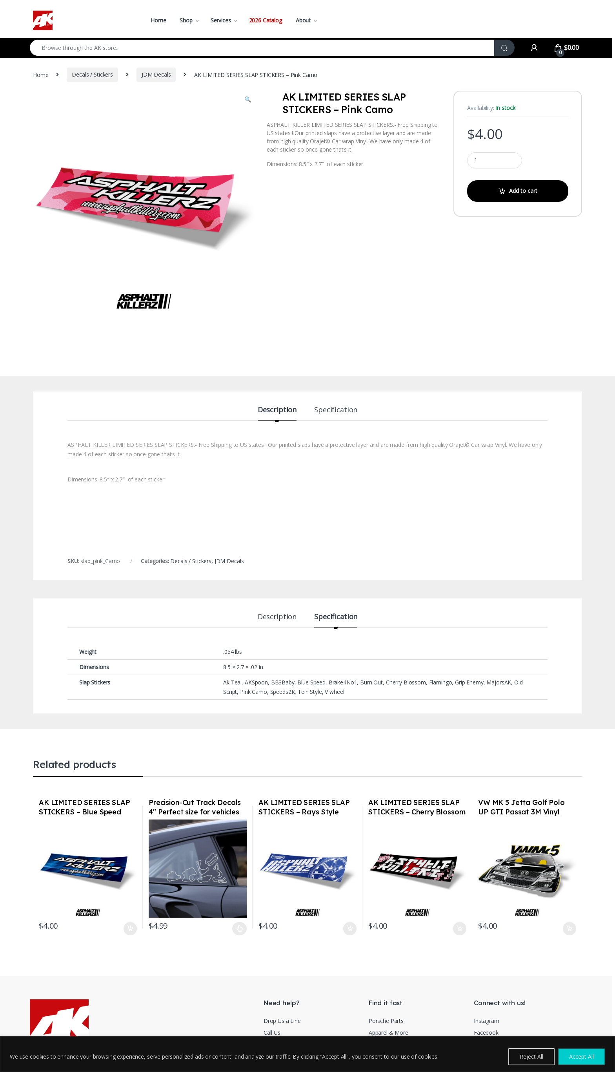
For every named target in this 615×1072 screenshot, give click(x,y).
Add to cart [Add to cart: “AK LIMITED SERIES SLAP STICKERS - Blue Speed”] (130, 928)
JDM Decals (156, 74)
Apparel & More (388, 1032)
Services (221, 20)
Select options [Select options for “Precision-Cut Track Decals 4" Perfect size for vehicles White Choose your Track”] (239, 928)
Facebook (486, 1032)
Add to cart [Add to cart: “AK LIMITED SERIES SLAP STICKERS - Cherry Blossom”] (459, 928)
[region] (307, 1054)
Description (277, 410)
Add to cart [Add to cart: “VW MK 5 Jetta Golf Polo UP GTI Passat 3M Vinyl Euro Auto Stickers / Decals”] (569, 928)
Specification (335, 410)
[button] (247, 99)
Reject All (531, 1056)
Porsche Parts (386, 1020)
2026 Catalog (265, 20)
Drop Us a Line (282, 1020)
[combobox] (262, 48)
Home (158, 20)
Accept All (581, 1056)
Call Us (272, 1032)
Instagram (486, 1020)
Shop (186, 20)
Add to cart (523, 190)
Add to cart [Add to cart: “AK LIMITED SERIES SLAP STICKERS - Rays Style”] (350, 928)
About (303, 20)
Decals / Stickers (92, 74)
